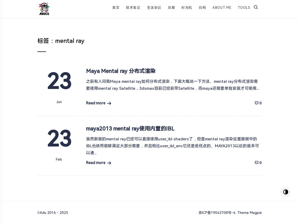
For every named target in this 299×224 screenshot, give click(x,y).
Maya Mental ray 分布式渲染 (121, 71)
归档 (202, 8)
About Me (221, 8)
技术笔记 (133, 8)
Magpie (256, 213)
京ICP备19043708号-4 (217, 213)
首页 (115, 8)
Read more (96, 103)
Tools (244, 8)
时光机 (186, 8)
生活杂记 (154, 8)
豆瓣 (171, 8)
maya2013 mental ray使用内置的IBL (130, 128)
